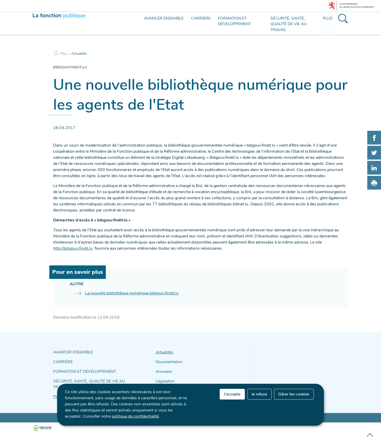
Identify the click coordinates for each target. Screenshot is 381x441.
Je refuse (259, 394)
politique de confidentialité (135, 416)
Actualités (79, 53)
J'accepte (232, 394)
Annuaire (163, 369)
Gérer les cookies (293, 394)
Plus (63, 53)
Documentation (168, 360)
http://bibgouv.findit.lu (73, 248)
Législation (164, 378)
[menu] (140, 27)
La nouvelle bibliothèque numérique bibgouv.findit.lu (132, 293)
